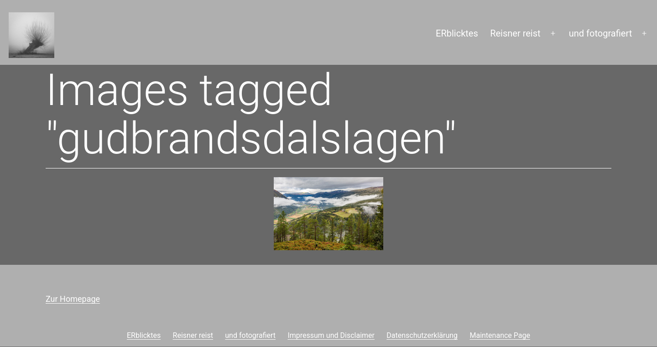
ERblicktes (457, 33)
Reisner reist (515, 33)
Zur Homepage (73, 299)
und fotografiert (600, 33)
